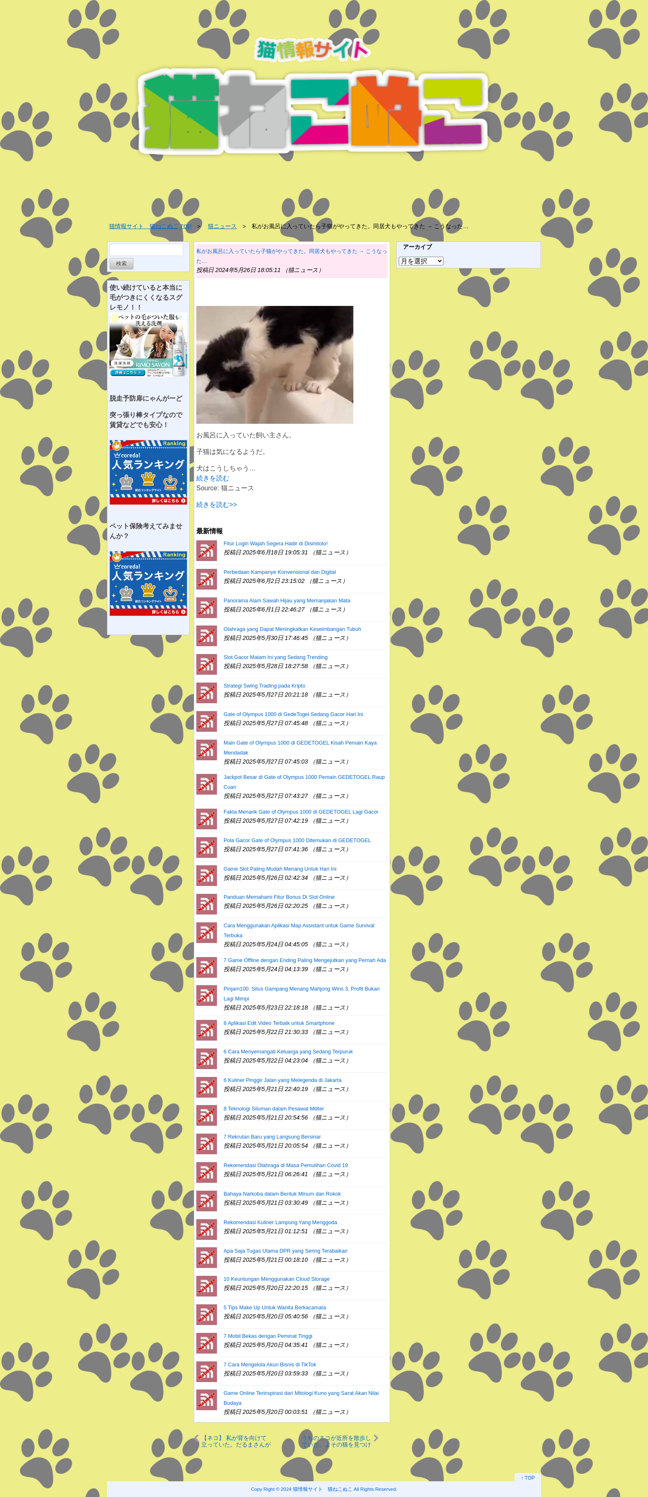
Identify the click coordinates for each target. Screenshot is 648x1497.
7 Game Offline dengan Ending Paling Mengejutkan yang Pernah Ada (305, 960)
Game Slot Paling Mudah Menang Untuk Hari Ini (280, 869)
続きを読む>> (216, 504)
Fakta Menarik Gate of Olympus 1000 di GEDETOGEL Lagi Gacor (301, 812)
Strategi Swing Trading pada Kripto (264, 686)
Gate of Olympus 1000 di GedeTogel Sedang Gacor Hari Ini (293, 714)
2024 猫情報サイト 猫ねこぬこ (317, 1489)
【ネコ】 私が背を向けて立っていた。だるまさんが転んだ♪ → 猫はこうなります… (236, 1441)
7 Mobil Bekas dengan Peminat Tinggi (268, 1336)
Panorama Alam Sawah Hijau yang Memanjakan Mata (287, 600)
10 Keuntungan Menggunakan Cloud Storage (277, 1279)
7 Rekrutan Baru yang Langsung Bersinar (272, 1137)
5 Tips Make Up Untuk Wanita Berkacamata (275, 1307)
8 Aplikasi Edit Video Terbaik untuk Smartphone (279, 1023)
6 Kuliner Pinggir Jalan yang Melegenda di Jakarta (282, 1080)
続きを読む (212, 478)
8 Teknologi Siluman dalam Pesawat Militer (274, 1108)
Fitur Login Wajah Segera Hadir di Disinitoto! (276, 543)
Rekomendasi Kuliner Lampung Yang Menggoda (280, 1222)
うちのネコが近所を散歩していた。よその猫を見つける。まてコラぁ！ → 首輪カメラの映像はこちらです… (336, 1441)
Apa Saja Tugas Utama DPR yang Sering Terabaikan (286, 1251)
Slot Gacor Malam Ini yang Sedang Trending (276, 657)
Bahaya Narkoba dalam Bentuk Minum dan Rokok (282, 1194)
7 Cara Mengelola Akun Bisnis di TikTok (270, 1364)
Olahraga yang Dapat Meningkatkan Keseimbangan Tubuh (292, 629)
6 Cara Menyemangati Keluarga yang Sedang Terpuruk (288, 1051)
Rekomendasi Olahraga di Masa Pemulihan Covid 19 (286, 1165)
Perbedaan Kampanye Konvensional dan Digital (280, 572)
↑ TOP (528, 1478)
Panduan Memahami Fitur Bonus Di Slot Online (279, 897)
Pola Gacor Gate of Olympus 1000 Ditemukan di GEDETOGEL (297, 840)
